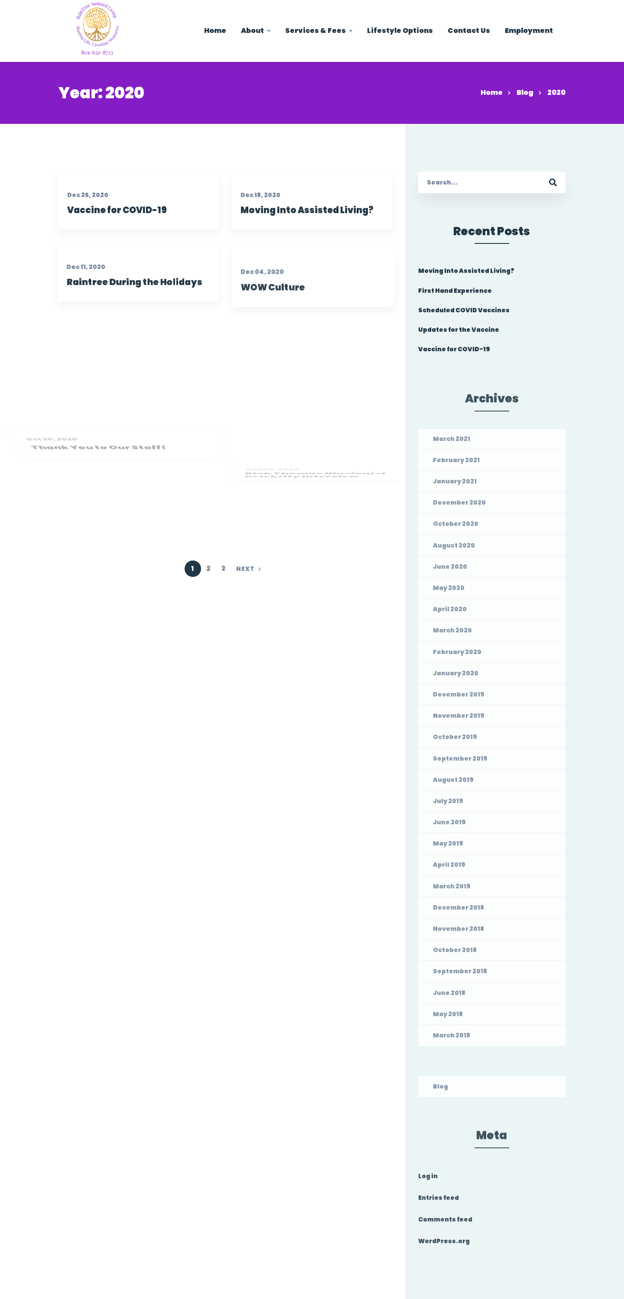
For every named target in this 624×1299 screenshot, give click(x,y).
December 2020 (459, 506)
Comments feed (445, 1222)
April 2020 (450, 612)
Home (492, 92)
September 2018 (460, 974)
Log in (428, 1179)
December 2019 (458, 697)
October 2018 (455, 953)
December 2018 (458, 910)
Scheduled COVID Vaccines (464, 310)
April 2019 (449, 868)
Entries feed (438, 1200)
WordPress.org (444, 1244)
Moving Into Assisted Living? (311, 225)
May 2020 (449, 590)
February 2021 (456, 463)
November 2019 (458, 719)
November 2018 (458, 931)
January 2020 (455, 676)
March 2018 (451, 1038)
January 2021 (455, 484)
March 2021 (451, 441)
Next (248, 569)
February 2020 (457, 655)
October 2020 (455, 527)
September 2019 (460, 761)
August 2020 (454, 548)
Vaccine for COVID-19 (115, 214)
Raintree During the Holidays (128, 307)
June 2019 (449, 825)
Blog (525, 92)
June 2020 (450, 569)
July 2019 (448, 804)
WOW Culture (278, 327)
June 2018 (449, 995)
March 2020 (452, 633)
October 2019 (455, 740)
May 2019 (448, 846)
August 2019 (453, 782)
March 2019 (452, 889)
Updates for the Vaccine (458, 330)
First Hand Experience (455, 290)
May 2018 (448, 1017)
